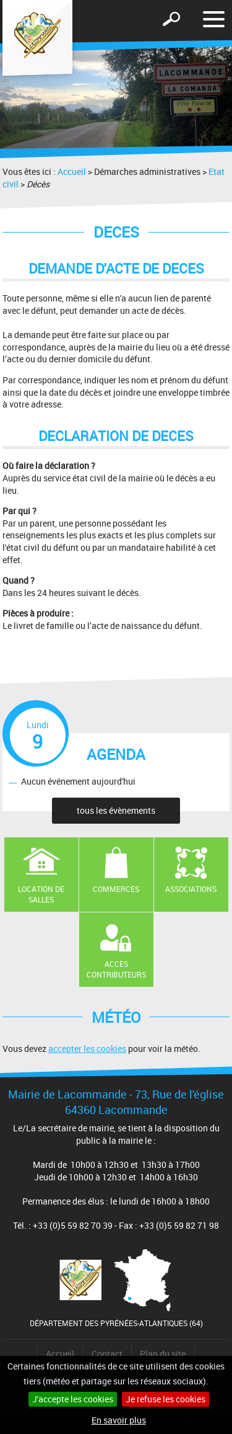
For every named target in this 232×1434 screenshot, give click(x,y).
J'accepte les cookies (72, 1399)
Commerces (116, 889)
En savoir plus (119, 1420)
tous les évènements (116, 810)
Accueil (72, 171)
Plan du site (163, 1354)
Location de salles (41, 894)
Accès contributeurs (116, 969)
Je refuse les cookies (165, 1399)
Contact (107, 1354)
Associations (191, 889)
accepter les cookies (87, 1048)
